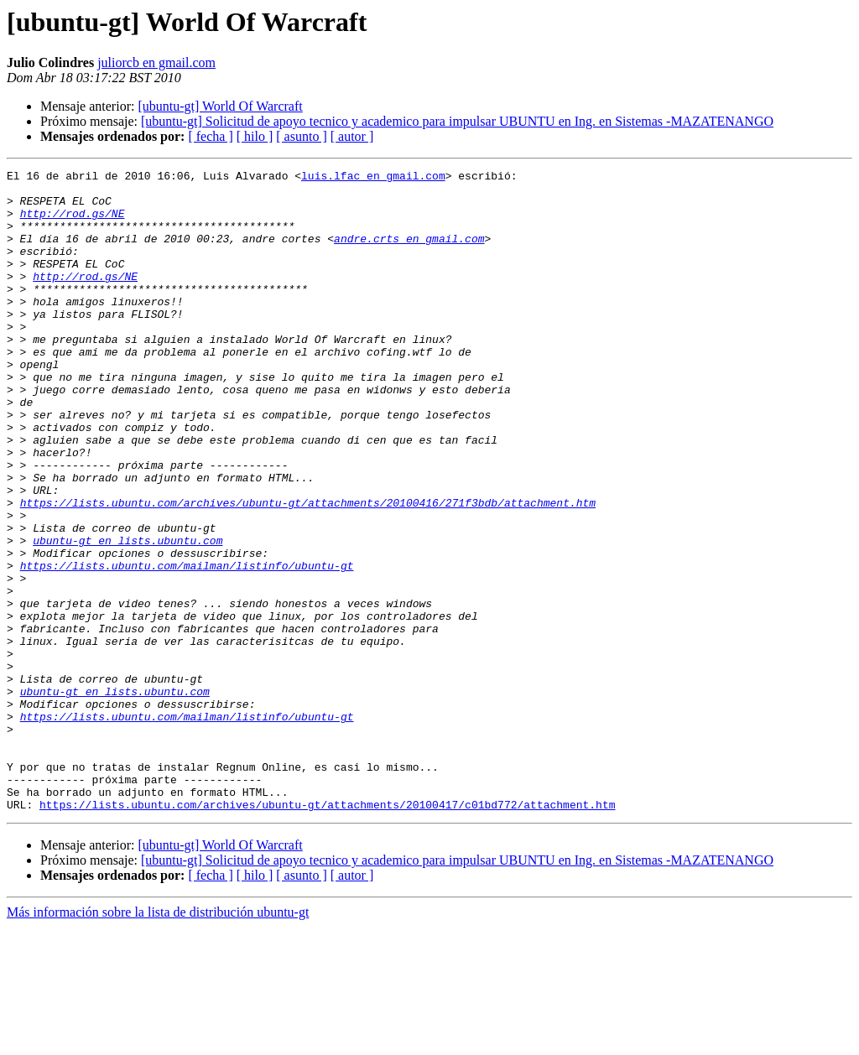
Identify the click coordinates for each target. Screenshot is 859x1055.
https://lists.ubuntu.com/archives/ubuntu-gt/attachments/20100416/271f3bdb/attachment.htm (308, 570)
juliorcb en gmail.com (156, 62)
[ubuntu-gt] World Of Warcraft (220, 106)
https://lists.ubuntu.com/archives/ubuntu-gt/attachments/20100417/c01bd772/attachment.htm (327, 932)
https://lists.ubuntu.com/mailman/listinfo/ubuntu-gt (187, 645)
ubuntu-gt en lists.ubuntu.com (127, 615)
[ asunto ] (301, 136)
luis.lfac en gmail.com (373, 177)
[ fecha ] (210, 136)
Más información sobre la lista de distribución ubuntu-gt (158, 1040)
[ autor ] (352, 136)
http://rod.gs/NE (72, 223)
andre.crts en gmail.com (409, 253)
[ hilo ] (255, 136)
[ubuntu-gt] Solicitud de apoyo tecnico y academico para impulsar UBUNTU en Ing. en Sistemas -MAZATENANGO (457, 121)
